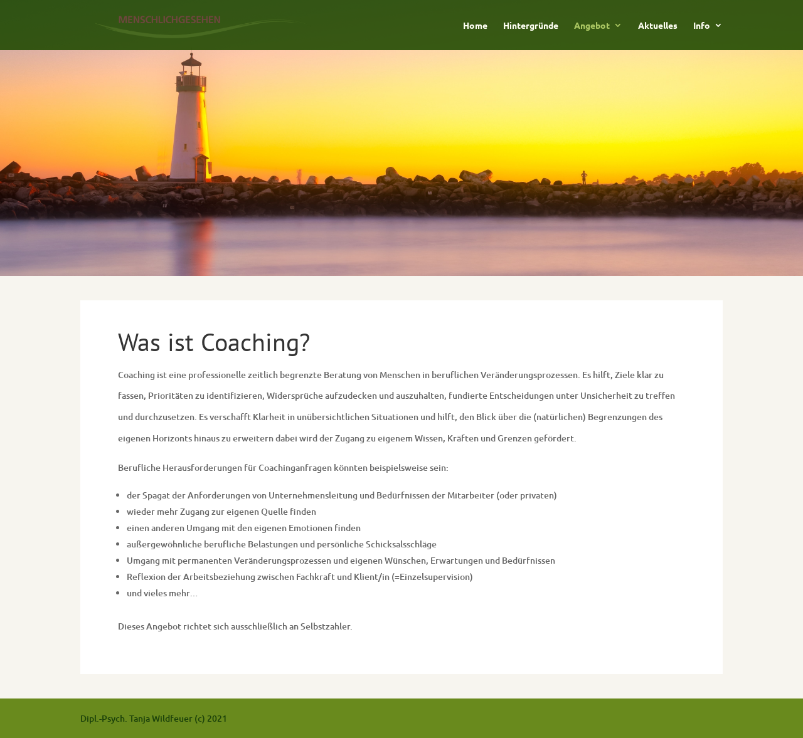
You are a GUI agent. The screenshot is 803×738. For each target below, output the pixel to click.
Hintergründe (530, 26)
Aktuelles (658, 26)
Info (701, 26)
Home (475, 26)
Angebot (592, 26)
